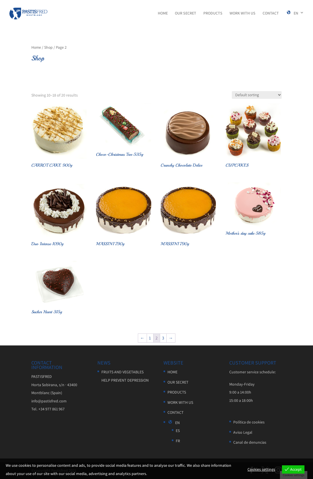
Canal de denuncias (249, 442)
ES (178, 430)
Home (36, 47)
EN (292, 13)
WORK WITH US (242, 13)
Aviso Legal (242, 432)
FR (178, 440)
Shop (48, 47)
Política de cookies (249, 422)
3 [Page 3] (163, 338)
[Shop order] (257, 95)
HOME (163, 13)
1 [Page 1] (150, 338)
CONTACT (271, 13)
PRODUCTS (212, 13)
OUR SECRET (185, 13)
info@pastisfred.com (49, 401)
